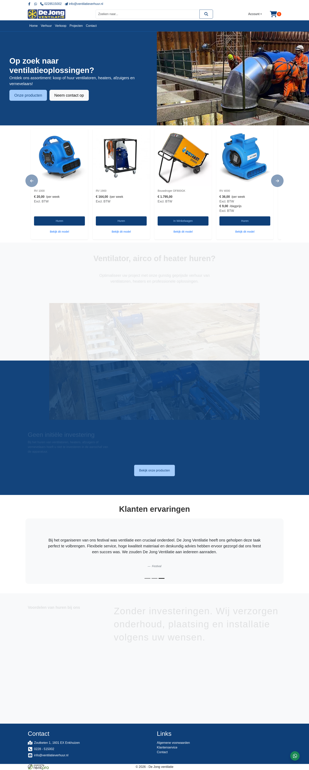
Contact (91, 25)
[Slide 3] (161, 578)
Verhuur (46, 25)
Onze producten (28, 96)
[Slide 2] (154, 578)
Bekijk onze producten (154, 470)
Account (254, 14)
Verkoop (60, 25)
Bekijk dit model (59, 231)
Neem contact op (69, 96)
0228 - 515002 (44, 749)
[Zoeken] (206, 14)
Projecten (76, 25)
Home (33, 25)
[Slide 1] (147, 578)
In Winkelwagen (183, 220)
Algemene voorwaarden (173, 742)
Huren (59, 220)
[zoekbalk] (148, 14)
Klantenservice (167, 747)
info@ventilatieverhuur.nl (51, 755)
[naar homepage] (46, 14)
